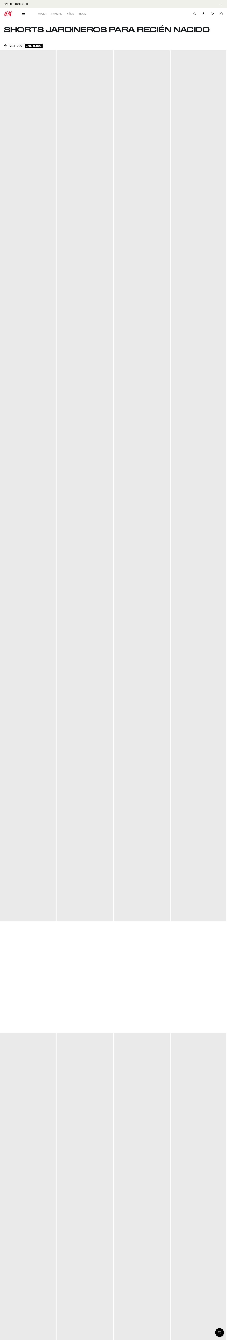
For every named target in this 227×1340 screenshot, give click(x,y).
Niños (70, 13)
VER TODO (16, 46)
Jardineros (33, 46)
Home (82, 13)
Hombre (56, 13)
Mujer (42, 13)
